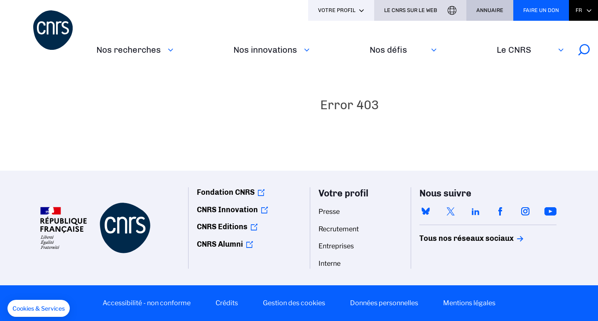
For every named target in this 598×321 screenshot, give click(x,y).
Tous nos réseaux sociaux (452, 238)
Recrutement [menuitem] (339, 229)
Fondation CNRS (226, 192)
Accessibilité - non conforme (147, 303)
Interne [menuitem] (330, 263)
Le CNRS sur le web (410, 10)
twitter (450, 211)
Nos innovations (265, 49)
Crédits (227, 303)
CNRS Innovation (227, 209)
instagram (525, 211)
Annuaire (489, 10)
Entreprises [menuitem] (336, 246)
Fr (579, 10)
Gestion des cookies (294, 303)
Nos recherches (128, 49)
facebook (500, 211)
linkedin (475, 211)
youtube (550, 211)
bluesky (425, 211)
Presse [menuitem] (329, 212)
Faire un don (541, 10)
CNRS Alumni (220, 244)
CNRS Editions (222, 226)
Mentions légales (469, 303)
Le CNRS (514, 49)
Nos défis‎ (388, 49)
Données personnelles (384, 303)
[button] (38, 308)
